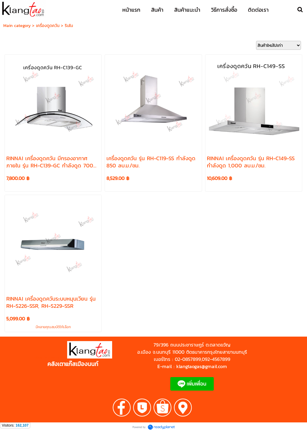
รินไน (69, 25)
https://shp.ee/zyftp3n (50, 357)
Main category (17, 25)
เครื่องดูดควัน (47, 25)
